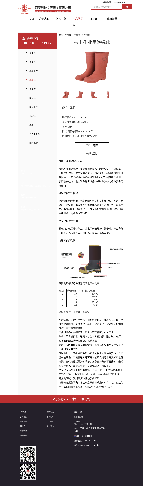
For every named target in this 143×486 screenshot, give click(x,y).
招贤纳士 (23, 426)
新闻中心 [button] (62, 18)
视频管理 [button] (113, 18)
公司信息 (23, 417)
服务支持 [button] (96, 18)
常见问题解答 (79, 417)
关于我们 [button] (45, 18)
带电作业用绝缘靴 (82, 35)
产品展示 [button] (79, 18)
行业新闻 (50, 421)
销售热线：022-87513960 (114, 2)
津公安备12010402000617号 (86, 445)
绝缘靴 (68, 35)
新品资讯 (50, 426)
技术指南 (77, 421)
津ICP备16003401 (83, 436)
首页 (31, 18)
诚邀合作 (23, 435)
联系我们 (23, 431)
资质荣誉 (23, 421)
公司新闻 (50, 417)
